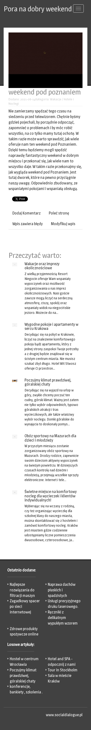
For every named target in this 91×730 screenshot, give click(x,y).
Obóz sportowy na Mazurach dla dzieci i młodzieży (50, 438)
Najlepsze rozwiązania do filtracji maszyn (22, 590)
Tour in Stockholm (62, 670)
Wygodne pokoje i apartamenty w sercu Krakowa (51, 326)
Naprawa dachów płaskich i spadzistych (61, 590)
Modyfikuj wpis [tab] (63, 224)
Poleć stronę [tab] (59, 213)
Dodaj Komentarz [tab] (26, 213)
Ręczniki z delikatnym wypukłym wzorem (63, 618)
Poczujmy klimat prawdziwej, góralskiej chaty (48, 382)
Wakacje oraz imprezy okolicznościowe (42, 266)
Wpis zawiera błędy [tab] (27, 224)
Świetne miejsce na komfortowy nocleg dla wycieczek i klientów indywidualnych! (51, 495)
